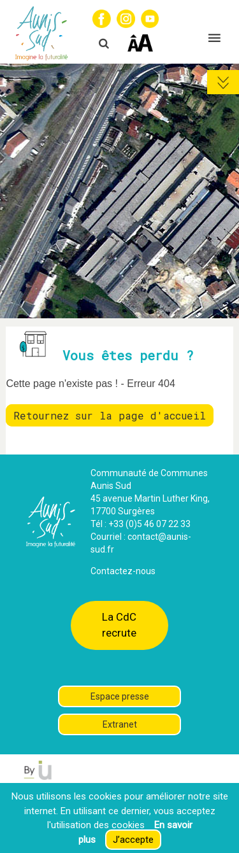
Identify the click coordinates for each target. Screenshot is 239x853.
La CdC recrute (119, 624)
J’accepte (133, 839)
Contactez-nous (123, 571)
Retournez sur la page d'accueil (109, 415)
